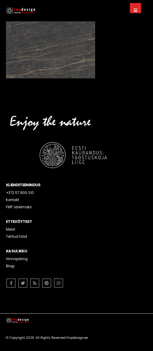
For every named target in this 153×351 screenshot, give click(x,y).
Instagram (58, 283)
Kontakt (12, 200)
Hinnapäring (17, 259)
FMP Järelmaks (19, 207)
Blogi (10, 266)
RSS (34, 283)
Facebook (11, 283)
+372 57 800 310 (20, 192)
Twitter (22, 283)
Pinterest (46, 283)
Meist (10, 229)
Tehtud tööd (16, 236)
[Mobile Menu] (135, 8)
